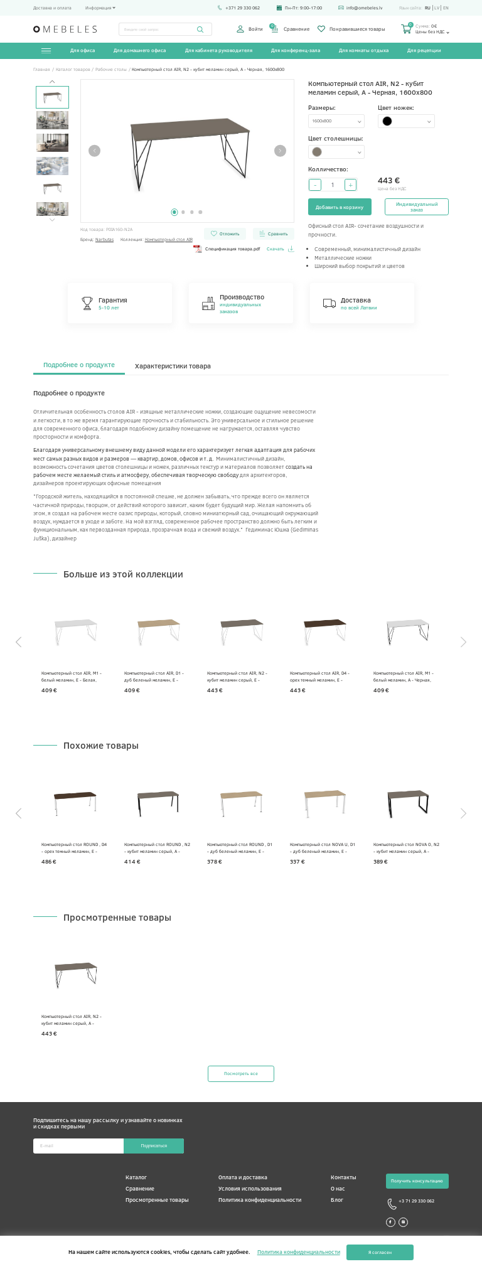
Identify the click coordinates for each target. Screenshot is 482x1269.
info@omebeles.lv (360, 7)
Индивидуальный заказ (417, 206)
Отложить (225, 233)
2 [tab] (183, 211)
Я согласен (380, 1252)
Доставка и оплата (52, 7)
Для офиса (82, 50)
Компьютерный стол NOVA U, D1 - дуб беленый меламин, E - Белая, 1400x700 (322, 847)
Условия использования (250, 1188)
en (446, 8)
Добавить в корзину (339, 206)
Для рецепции (424, 50)
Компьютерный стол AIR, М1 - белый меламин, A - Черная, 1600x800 (403, 676)
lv (436, 8)
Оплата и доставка (242, 1177)
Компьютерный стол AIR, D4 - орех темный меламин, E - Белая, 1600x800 (320, 676)
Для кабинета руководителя (218, 50)
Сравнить (273, 233)
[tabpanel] (187, 151)
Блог (337, 1199)
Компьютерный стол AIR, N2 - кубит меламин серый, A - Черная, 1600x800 (71, 1019)
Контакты (343, 1177)
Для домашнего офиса (140, 50)
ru (428, 8)
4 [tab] (200, 211)
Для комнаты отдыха (363, 50)
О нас (338, 1188)
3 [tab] (191, 211)
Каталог (136, 1177)
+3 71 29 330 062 (410, 1204)
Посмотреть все (241, 1073)
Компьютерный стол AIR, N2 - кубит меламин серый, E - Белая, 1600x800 (237, 676)
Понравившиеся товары (351, 29)
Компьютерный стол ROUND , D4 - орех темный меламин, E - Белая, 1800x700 (74, 847)
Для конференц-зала (295, 50)
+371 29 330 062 (238, 7)
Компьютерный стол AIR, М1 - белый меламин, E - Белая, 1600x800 (71, 676)
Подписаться (154, 1145)
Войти (250, 29)
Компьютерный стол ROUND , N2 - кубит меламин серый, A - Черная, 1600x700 (157, 847)
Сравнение (290, 29)
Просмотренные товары (157, 1199)
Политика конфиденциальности (259, 1199)
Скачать (280, 248)
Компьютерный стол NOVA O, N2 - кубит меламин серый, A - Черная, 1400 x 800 (406, 847)
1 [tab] (174, 211)
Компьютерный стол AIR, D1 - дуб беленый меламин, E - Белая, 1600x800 (154, 676)
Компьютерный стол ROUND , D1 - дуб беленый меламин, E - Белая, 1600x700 (239, 847)
